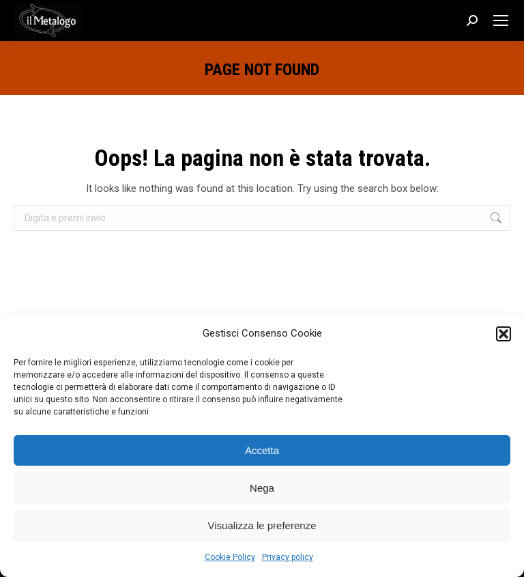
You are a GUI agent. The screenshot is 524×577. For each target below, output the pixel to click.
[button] (503, 334)
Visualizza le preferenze (262, 525)
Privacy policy (287, 557)
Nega (262, 488)
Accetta (262, 450)
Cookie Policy (230, 557)
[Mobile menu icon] (500, 20)
